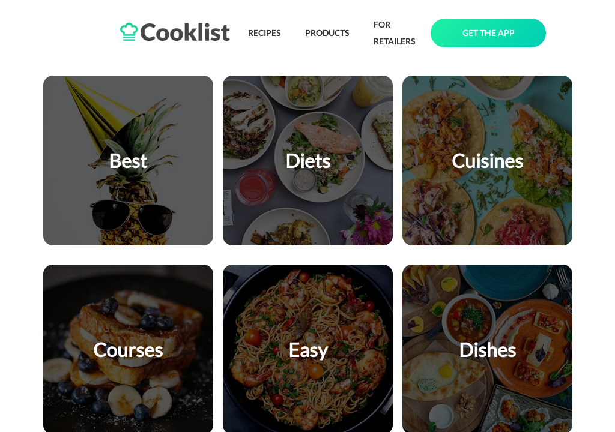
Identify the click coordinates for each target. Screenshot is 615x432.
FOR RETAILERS (395, 32)
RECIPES (264, 33)
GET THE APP (488, 33)
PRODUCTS (327, 33)
